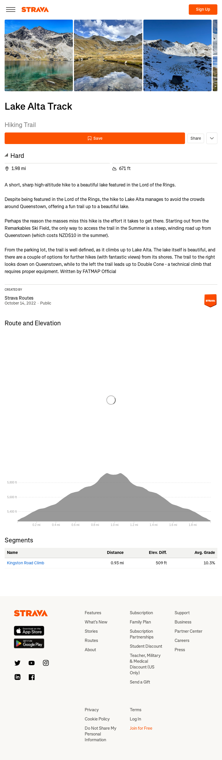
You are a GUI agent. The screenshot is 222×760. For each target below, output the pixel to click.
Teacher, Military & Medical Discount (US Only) (145, 664)
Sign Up (203, 9)
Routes (91, 640)
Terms (135, 710)
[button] (39, 55)
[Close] (11, 9)
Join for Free (141, 728)
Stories (91, 631)
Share (195, 138)
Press (180, 650)
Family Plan (140, 622)
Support (182, 613)
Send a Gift (140, 682)
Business (183, 622)
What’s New (96, 622)
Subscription (141, 613)
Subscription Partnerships (141, 634)
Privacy (92, 710)
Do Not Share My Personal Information (100, 734)
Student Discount (146, 646)
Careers (182, 640)
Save (94, 138)
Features (93, 613)
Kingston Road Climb (25, 563)
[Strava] (35, 9)
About (90, 650)
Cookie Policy (97, 719)
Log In (135, 719)
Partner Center (188, 631)
